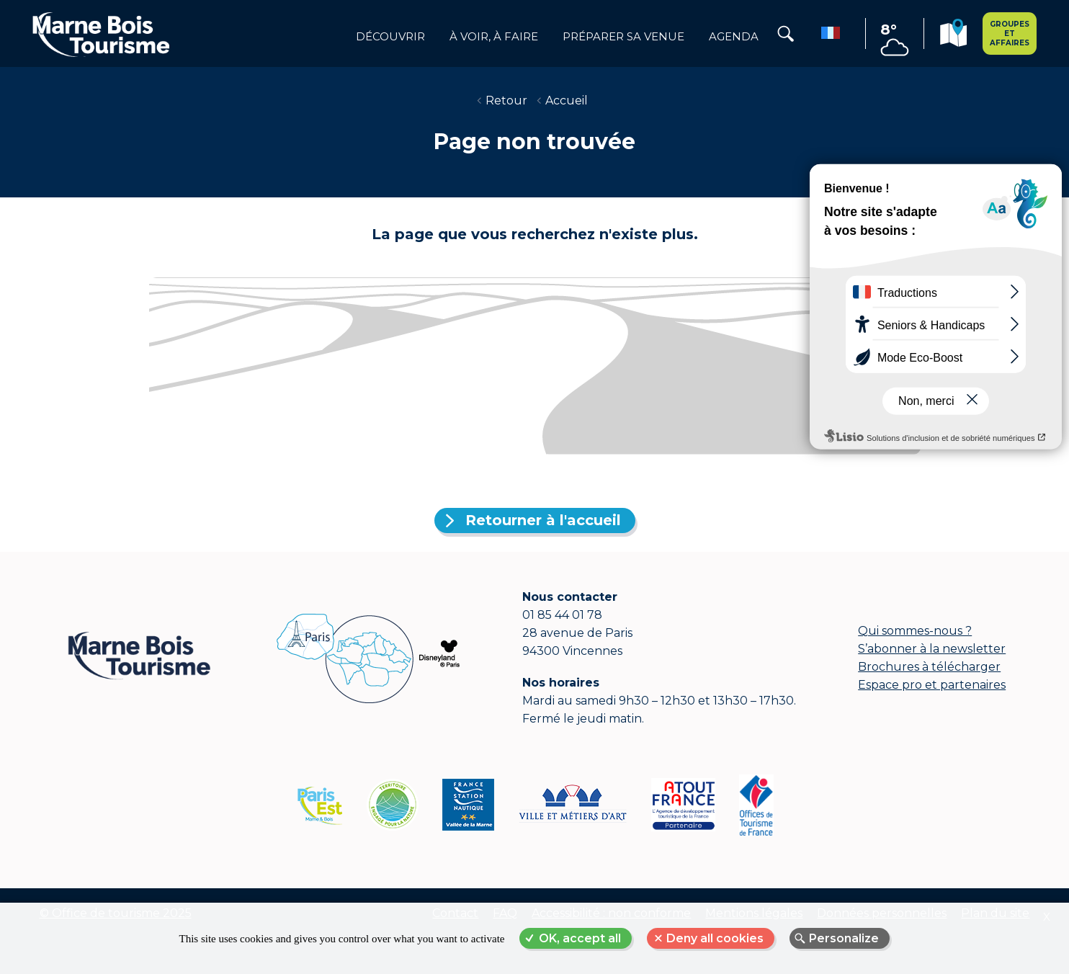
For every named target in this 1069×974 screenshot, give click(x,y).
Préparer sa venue (623, 36)
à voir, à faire (493, 36)
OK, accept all (580, 938)
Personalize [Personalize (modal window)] (844, 938)
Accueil (566, 100)
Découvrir (390, 36)
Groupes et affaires (1009, 33)
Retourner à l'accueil (543, 520)
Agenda (734, 36)
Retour (506, 100)
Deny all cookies (715, 938)
